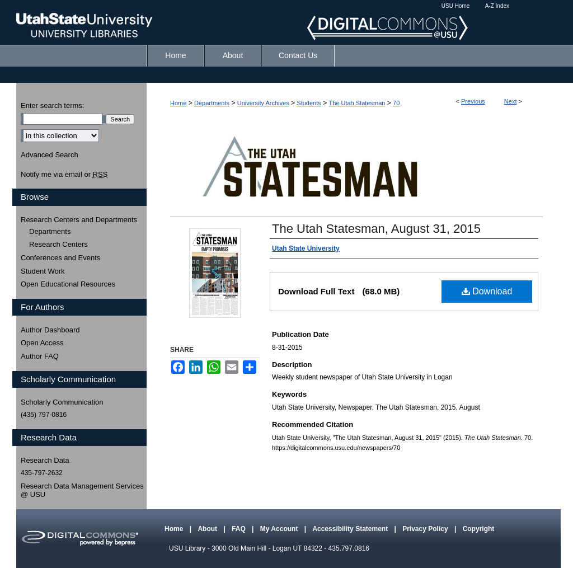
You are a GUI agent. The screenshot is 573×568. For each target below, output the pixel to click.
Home (178, 103)
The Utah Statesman (356, 103)
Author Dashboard (50, 330)
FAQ (239, 529)
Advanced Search (49, 155)
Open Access (42, 343)
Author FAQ (40, 356)
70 (396, 103)
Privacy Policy (426, 529)
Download (487, 291)
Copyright (479, 529)
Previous (473, 101)
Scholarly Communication (62, 402)
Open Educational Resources (68, 284)
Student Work (43, 271)
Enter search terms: (52, 105)
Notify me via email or (64, 174)
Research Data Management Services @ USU (82, 490)
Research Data (45, 460)
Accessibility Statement (350, 529)
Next (510, 101)
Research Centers (58, 244)
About (208, 529)
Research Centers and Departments (79, 219)
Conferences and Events (60, 258)
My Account (280, 529)
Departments (211, 103)
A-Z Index (497, 6)
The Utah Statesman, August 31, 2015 (376, 229)
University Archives (263, 103)
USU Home (456, 6)
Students (309, 103)
